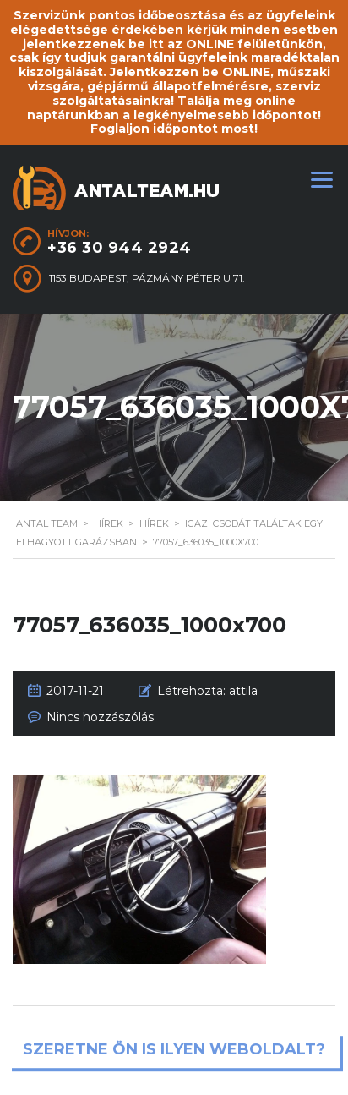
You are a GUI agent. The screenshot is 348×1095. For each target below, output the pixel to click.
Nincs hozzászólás (100, 717)
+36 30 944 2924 (119, 247)
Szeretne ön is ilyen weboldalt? (174, 1050)
